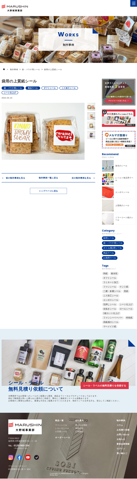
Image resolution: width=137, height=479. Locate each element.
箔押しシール (109, 304)
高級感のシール (110, 322)
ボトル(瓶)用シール (112, 248)
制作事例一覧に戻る (48, 178)
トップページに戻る (48, 193)
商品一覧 (59, 420)
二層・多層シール (111, 291)
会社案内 (79, 420)
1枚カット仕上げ (111, 313)
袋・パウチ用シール (13, 88)
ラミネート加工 (110, 282)
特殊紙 (129, 318)
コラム (120, 425)
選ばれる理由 (81, 425)
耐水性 (114, 273)
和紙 (105, 273)
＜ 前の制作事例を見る (13, 178)
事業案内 (79, 428)
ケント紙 (124, 287)
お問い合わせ (123, 434)
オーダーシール (62, 437)
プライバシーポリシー (17, 466)
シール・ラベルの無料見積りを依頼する (102, 385)
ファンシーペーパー (113, 318)
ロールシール (126, 309)
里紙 (126, 291)
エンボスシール (110, 300)
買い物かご (122, 453)
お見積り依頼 (123, 430)
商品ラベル (33, 88)
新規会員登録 (123, 444)
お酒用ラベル (109, 258)
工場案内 (79, 431)
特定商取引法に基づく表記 (19, 469)
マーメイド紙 (109, 326)
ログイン (121, 449)
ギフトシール (50, 88)
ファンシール (109, 287)
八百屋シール (61, 431)
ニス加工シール (69, 88)
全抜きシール (109, 309)
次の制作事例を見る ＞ (83, 178)
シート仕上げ (10, 93)
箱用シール (108, 238)
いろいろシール (62, 428)
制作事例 (121, 420)
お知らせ (121, 439)
